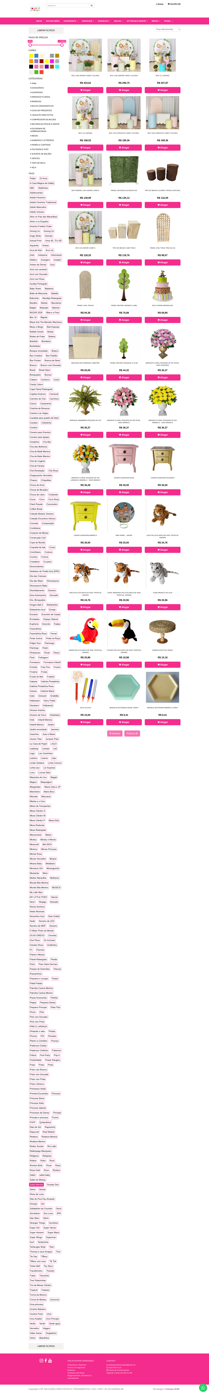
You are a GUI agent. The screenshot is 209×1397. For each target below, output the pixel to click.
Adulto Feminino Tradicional (43, 202)
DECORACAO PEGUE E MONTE (45, 124)
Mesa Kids (54, 820)
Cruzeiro (47, 562)
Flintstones (35, 653)
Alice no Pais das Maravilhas (43, 217)
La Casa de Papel (38, 744)
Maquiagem (46, 782)
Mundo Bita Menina (39, 883)
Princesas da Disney (39, 1113)
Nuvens (53, 926)
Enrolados (34, 619)
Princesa (56, 1093)
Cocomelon (52, 504)
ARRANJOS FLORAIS (40, 97)
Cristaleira (34, 562)
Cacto (56, 380)
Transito (50, 1271)
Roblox (33, 1161)
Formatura (35, 662)
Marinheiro (35, 792)
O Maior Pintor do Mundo (42, 931)
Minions (33, 849)
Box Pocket (35, 360)
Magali (54, 777)
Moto (45, 873)
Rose (57, 1165)
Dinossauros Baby (38, 586)
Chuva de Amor (37, 485)
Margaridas (35, 787)
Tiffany (44, 1256)
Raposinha (50, 1127)
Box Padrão (51, 356)
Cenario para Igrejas (39, 437)
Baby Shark (35, 288)
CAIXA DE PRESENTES (41, 110)
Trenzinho (44, 1276)
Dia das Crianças (38, 576)
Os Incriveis (49, 940)
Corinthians (35, 552)
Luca (32, 772)
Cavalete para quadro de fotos (44, 418)
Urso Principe (52, 1319)
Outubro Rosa (36, 945)
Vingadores (51, 1333)
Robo (43, 1161)
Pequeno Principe (38, 1007)
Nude (32, 921)
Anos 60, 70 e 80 (53, 241)
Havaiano (34, 705)
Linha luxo (35, 768)
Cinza (32, 499)
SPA (59, 1213)
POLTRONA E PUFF (39, 149)
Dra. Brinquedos (37, 600)
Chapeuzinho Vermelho (41, 475)
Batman (56, 308)
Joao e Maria (49, 734)
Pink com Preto (37, 1022)
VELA (33, 167)
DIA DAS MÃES (52, 21)
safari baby (44, 1175)
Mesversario (35, 835)
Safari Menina (36, 1185)
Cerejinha (34, 442)
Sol (42, 1204)
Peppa (33, 1002)
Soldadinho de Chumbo (41, 1208)
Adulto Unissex (37, 212)
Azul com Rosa (37, 279)
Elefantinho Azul (37, 610)
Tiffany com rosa (37, 1261)
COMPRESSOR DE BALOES (43, 119)
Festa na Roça (53, 638)
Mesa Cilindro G (37, 811)
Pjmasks (52, 1036)
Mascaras (46, 796)
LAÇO (54, 744)
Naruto (54, 897)
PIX (42, 1036)
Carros (33, 403)
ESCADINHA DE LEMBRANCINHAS (38, 130)
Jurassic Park (52, 739)
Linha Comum (55, 763)
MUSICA (56, 887)
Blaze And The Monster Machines (46, 322)
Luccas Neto (44, 772)
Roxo (46, 1170)
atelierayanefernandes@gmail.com (122, 1365)
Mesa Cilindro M (37, 816)
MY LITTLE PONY (38, 897)
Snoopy (33, 1204)
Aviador (57, 260)
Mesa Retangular (38, 830)
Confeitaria (35, 528)
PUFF (32, 1122)
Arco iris (49, 250)
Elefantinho (52, 605)
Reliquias (47, 1156)
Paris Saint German (48, 964)
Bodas (50, 332)
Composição (48, 523)
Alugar (85, 90)
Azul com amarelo (38, 269)
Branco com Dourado (51, 365)
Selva (32, 1189)
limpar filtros (46, 30)
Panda (54, 959)
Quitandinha (45, 1122)
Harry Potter (49, 701)
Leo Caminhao (46, 753)
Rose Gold (35, 1170)
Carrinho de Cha (37, 399)
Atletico (33, 260)
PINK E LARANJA (38, 1026)
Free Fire (45, 667)
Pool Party (45, 1055)
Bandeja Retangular (52, 298)
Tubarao (45, 1290)
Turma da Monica (38, 1295)
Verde (42, 1323)
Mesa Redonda (37, 825)
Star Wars (34, 1218)
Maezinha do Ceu (38, 777)
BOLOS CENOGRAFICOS (42, 106)
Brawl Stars (44, 370)
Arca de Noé (36, 250)
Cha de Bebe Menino (40, 456)
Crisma (44, 557)
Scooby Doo (53, 1185)
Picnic (33, 1012)
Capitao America (37, 394)
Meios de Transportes (40, 806)
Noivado (54, 902)
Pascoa (57, 969)
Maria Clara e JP (52, 787)
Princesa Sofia (37, 1103)
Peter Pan (55, 1007)
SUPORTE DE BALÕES (41, 154)
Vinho (32, 1338)
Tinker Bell (35, 1266)
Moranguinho (53, 868)
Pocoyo (54, 1041)
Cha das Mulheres (38, 447)
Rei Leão (51, 1146)
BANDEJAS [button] (104, 21)
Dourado (54, 595)
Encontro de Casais (51, 614)
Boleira (52, 336)
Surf (32, 1242)
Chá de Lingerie (37, 461)
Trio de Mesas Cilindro (40, 1285)
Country (33, 557)
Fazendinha (35, 629)
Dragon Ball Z (36, 605)
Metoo (48, 835)
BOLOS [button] (118, 21)
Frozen (57, 667)
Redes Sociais (36, 1146)
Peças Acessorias (38, 998)
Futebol (50, 677)
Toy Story (48, 1266)
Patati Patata (36, 983)
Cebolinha (46, 423)
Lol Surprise (49, 768)
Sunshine (53, 1223)
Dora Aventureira (38, 595)
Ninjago (42, 902)
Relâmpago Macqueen (40, 1151)
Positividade (35, 1060)
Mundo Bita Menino (39, 887)
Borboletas (35, 346)
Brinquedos (35, 375)
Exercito (46, 624)
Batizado (44, 308)
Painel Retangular (38, 959)
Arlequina (42, 255)
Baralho (33, 303)
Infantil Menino (37, 725)
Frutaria (33, 672)
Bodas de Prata (37, 336)
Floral (46, 653)
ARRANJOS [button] (88, 21)
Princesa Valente (38, 1108)
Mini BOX (47, 844)
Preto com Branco (38, 1070)
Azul (52, 265)
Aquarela (34, 245)
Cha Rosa (53, 471)
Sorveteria (35, 1213)
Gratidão (54, 696)
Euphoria (34, 624)
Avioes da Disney (38, 265)
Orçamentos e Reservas (77, 1365)
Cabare (33, 380)
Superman (51, 1237)
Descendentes (36, 566)
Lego (32, 753)
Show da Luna (36, 1194)
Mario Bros (49, 792)
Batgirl (33, 308)
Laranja (45, 748)
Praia (32, 1065)
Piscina (33, 1036)
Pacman (40, 950)
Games (33, 691)
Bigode (44, 317)
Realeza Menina (49, 1137)
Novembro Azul (37, 916)
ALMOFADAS (36, 92)
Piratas (52, 1031)
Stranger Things (37, 1223)
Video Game (36, 1333)
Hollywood (48, 705)
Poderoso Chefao (38, 1046)
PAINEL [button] (168, 21)
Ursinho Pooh (36, 1314)
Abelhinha (43, 188)
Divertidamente (37, 590)
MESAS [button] (156, 21)
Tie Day (33, 1256)
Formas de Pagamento (76, 1368)
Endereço (71, 1370)
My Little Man (36, 892)
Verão (32, 1323)
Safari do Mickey (38, 1180)
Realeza (34, 1137)
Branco (33, 365)
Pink (42, 1012)
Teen (51, 1247)
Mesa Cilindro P (37, 820)
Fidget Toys (35, 643)
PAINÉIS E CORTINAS (40, 145)
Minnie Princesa (48, 849)
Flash (45, 648)
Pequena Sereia (47, 1002)
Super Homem (37, 1232)
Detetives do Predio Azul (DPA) (44, 571)
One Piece (35, 940)
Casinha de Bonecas (40, 408)
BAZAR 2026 (36, 312)
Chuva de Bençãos (39, 490)
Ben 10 (33, 317)
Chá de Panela (37, 466)
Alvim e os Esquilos (39, 221)
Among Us (35, 231)
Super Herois (49, 1228)
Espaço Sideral (50, 619)
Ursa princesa (36, 1304)
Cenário (33, 427)
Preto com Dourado (39, 1074)
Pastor (55, 978)
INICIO (39, 21)
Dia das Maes (36, 581)
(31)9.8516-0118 (114, 1368)
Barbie (44, 303)
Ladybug (34, 748)
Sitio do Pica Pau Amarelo (42, 1199)
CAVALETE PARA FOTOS (41, 115)
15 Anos (43, 178)
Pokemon (56, 1050)
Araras (45, 245)
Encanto (34, 614)
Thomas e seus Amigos (41, 1252)
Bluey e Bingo (36, 327)
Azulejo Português (38, 284)
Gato (32, 696)
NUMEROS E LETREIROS (42, 140)
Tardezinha (43, 1242)
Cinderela (53, 495)
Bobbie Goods (36, 332)
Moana (53, 859)
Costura (48, 552)
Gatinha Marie (47, 691)
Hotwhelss (55, 715)
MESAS (34, 136)
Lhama (44, 758)
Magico (33, 782)
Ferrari (54, 633)
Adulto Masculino (38, 207)
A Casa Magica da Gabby (42, 183)
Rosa (48, 1165)
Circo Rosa (53, 499)
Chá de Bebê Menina (40, 451)
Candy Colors (36, 384)
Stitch (46, 1218)
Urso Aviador (36, 1319)
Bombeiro (46, 341)
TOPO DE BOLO (37, 163)
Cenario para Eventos (40, 432)
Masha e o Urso (37, 801)
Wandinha (44, 1338)
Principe (57, 1113)
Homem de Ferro (38, 715)
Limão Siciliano (37, 763)
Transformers (36, 1271)
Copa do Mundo (37, 542)
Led (55, 748)
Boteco (55, 351)
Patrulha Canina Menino (41, 993)
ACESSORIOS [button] (71, 21)
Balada (54, 293)
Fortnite (33, 667)
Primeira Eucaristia (39, 1093)
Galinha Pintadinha (50, 681)
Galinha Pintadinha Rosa (41, 686)
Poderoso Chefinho (39, 1050)
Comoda (34, 523)
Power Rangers (52, 1060)
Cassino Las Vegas (39, 413)
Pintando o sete (37, 1031)
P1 (31, 950)
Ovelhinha (52, 945)
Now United (53, 916)
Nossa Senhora (37, 907)
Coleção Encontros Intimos (42, 518)
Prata (41, 1065)
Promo (55, 1117)
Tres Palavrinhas (38, 1280)
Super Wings (36, 1237)
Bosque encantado (39, 351)
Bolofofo (34, 341)
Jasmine (55, 729)
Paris (32, 964)
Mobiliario (50, 863)
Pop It (57, 1055)
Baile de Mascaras (38, 293)
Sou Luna (48, 1213)
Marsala (33, 796)
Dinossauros (53, 581)
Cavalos (34, 423)
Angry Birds (35, 236)
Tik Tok (52, 1261)
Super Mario (53, 1232)
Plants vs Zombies (38, 1041)
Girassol (42, 696)
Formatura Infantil (52, 662)
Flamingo (34, 648)
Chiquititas (46, 480)
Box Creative (36, 356)
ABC (32, 188)
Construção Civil (37, 538)
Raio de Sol (35, 1127)
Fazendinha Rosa (38, 633)
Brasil (32, 370)
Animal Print (35, 241)
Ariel (32, 255)
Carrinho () (174, 4)
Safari (32, 1175)
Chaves (33, 480)
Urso (49, 1314)
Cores (52, 547)
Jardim (51, 725)
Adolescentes (36, 193)
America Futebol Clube (41, 226)
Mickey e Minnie (48, 840)
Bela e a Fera (52, 312)
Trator (32, 1276)
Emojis (52, 610)
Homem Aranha (37, 710)
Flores (56, 653)
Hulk (32, 720)
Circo (41, 499)
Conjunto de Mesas (39, 533)
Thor (58, 1252)
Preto (50, 1065)
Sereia (42, 1189)
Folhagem (43, 657)
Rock (52, 1161)
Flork (32, 657)
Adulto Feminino (37, 197)
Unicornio (54, 1300)
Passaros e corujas (39, 978)
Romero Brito (36, 1165)
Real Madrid (48, 1132)
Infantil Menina (45, 720)
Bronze (48, 375)
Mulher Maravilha (38, 878)
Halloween (35, 701)
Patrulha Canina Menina (41, 988)
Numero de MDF (38, 926)
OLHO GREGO (37, 935)
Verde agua (54, 1323)
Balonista (34, 298)
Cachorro (45, 380)
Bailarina (49, 288)
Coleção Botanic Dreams (41, 514)
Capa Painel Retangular (41, 389)
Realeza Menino (37, 1141)
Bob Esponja (53, 327)
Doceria (52, 590)
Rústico (56, 1170)
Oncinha (52, 935)
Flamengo (49, 643)
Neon (32, 902)
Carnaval (53, 394)
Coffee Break (36, 509)
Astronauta (56, 255)
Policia (33, 1055)
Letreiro (33, 758)
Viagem (46, 1328)
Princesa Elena (37, 1098)
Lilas (54, 758)
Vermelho (34, 1328)
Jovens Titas (36, 739)
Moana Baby (36, 863)
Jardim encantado (38, 729)
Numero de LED (46, 921)
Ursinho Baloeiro (38, 1309)
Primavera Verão (38, 1089)
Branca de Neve (52, 360)
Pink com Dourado (38, 1017)
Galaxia (33, 681)
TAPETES (35, 158)
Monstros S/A (36, 868)
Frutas (44, 672)
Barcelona (56, 303)
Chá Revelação (37, 471)
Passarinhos (36, 974)
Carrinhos (54, 399)
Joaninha (34, 734)
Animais (49, 236)
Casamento (45, 403)
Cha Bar (47, 442)
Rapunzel (34, 1132)
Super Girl (34, 1228)
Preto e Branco (37, 1084)
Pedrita (54, 998)
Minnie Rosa (36, 854)
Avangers (45, 260)
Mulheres (54, 878)
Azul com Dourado (38, 274)
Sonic (58, 1208)
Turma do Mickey (38, 1300)
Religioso (34, 1156)
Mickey (33, 840)
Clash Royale (36, 504)
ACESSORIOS (37, 88)
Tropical (33, 1290)
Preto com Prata (37, 1079)
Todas (33, 83)
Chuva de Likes (37, 495)
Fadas (57, 624)
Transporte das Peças (76, 1373)
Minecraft (34, 844)
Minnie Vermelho (38, 859)
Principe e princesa (39, 1117)
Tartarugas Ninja (37, 1247)
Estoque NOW (172, 1389)
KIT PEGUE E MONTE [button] (137, 21)
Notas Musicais (37, 911)
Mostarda (34, 873)
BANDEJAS (35, 101)
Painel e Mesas (37, 955)
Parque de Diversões (40, 969)
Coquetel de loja (37, 547)
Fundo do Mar (36, 677)
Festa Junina (36, 638)
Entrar (160, 4)
